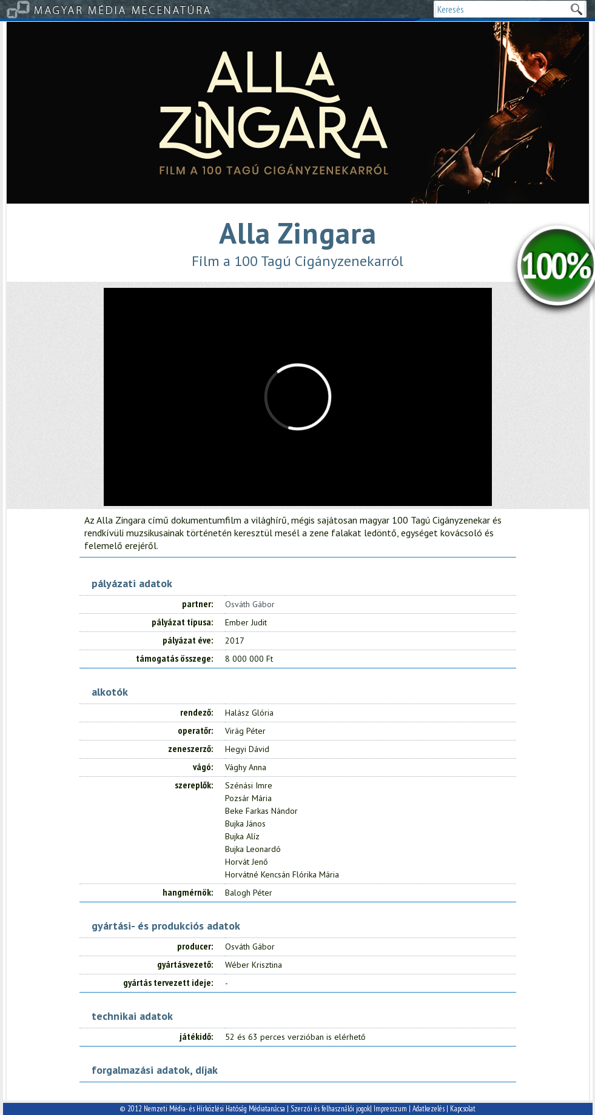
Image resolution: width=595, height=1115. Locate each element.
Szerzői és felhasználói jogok (330, 1108)
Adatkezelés (428, 1108)
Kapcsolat (463, 1108)
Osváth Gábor (250, 604)
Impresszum (390, 1108)
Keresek (576, 9)
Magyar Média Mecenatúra (123, 9)
